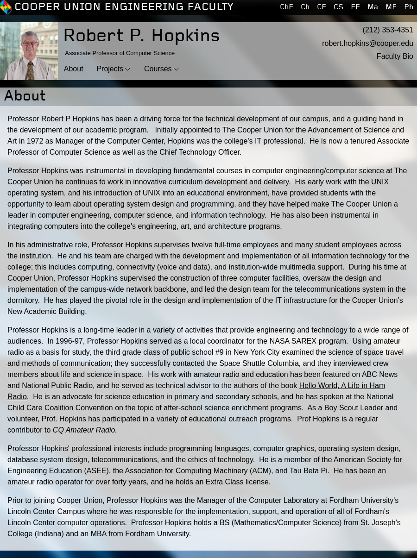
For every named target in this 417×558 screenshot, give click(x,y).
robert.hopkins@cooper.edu (367, 43)
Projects (109, 69)
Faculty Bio (395, 56)
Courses (158, 69)
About (73, 69)
